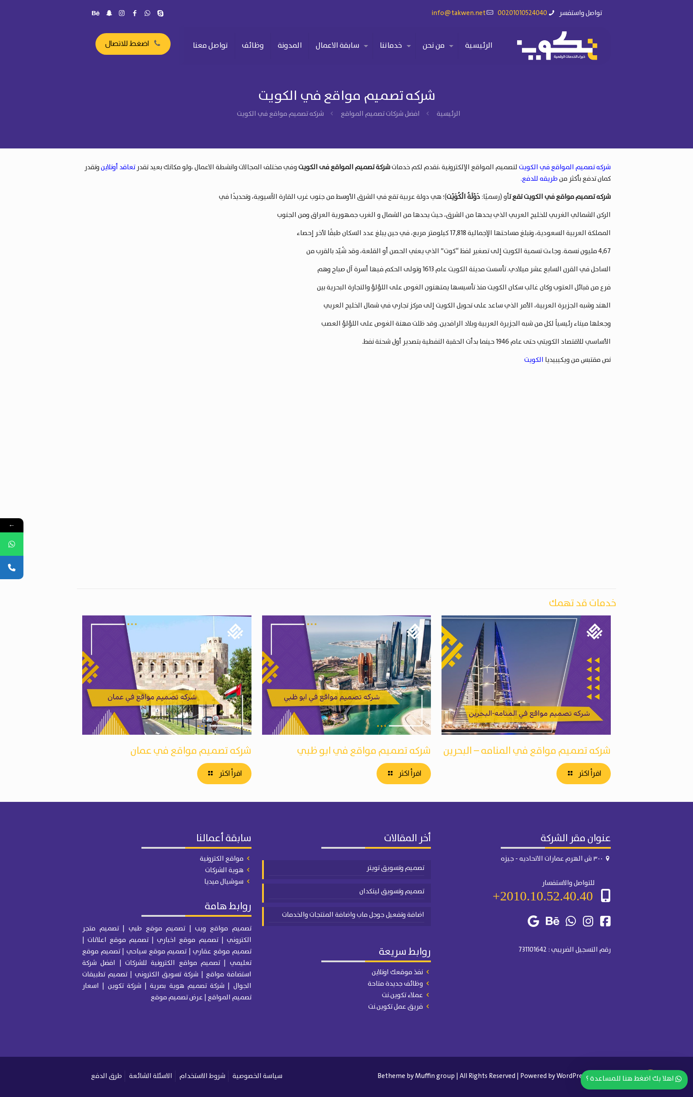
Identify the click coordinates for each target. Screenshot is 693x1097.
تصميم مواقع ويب (223, 928)
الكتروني (239, 940)
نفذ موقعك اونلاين (397, 972)
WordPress (572, 1076)
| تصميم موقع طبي (160, 928)
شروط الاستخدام (202, 1076)
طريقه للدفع (540, 179)
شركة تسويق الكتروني (167, 974)
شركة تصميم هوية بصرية (187, 986)
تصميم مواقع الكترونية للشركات (172, 963)
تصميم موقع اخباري (187, 940)
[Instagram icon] (121, 13)
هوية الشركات (224, 870)
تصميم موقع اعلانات (118, 940)
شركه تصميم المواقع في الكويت (565, 167)
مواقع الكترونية (222, 859)
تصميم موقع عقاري (222, 951)
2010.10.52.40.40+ (543, 895)
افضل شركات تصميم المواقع (380, 114)
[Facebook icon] (134, 13)
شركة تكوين (124, 986)
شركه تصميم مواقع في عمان (190, 751)
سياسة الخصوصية (257, 1076)
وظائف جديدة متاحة (395, 984)
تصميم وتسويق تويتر (395, 868)
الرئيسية (449, 114)
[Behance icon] (96, 13)
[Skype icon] (160, 13)
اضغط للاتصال (133, 43)
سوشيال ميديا (224, 882)
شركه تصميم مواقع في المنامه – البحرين (527, 751)
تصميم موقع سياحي (156, 951)
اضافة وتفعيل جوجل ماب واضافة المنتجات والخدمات (353, 915)
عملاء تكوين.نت (402, 995)
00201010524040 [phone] (522, 13)
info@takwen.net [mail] (459, 13)
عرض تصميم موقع (177, 997)
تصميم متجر (100, 928)
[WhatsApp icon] (147, 13)
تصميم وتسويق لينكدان (391, 891)
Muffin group (435, 1076)
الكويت (534, 360)
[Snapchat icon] (109, 13)
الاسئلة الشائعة (150, 1076)
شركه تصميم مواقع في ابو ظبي (364, 751)
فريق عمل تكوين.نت (395, 1007)
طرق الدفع (106, 1076)
